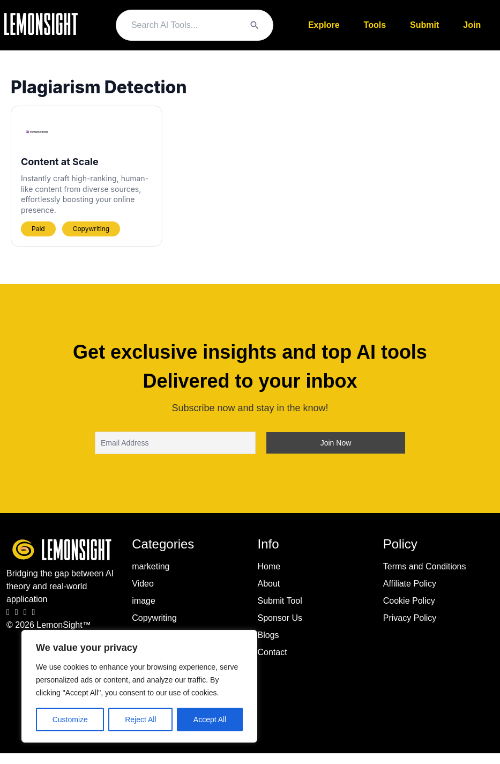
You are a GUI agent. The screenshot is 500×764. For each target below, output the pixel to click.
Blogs (268, 635)
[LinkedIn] (25, 612)
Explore (324, 24)
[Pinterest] (33, 612)
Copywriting (154, 617)
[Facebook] (8, 612)
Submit (424, 24)
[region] (139, 686)
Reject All (140, 719)
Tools (375, 24)
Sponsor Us (280, 617)
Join (472, 24)
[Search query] (185, 25)
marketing (150, 566)
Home (269, 566)
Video (143, 583)
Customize (70, 719)
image (143, 600)
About (269, 583)
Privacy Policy (410, 617)
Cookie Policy (409, 600)
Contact (272, 652)
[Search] (254, 25)
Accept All (209, 719)
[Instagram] (16, 612)
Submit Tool (280, 600)
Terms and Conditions (424, 566)
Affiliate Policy (409, 583)
